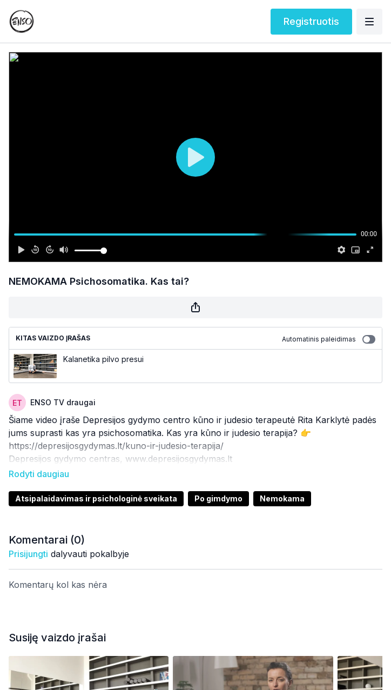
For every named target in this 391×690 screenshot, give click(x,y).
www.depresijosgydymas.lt (180, 458)
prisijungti (28, 538)
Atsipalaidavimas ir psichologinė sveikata (96, 483)
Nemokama (282, 483)
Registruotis (311, 21)
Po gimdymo (218, 483)
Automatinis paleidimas (328, 339)
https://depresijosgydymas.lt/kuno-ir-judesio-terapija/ (116, 445)
